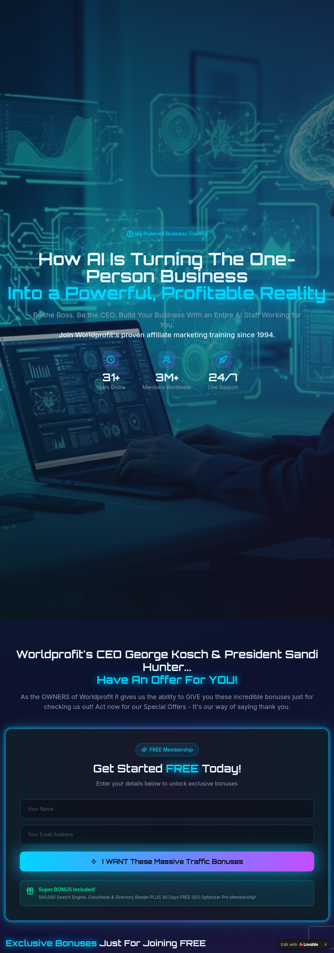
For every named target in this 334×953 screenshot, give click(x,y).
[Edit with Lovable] (299, 944)
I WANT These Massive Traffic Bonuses (167, 861)
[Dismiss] (325, 944)
